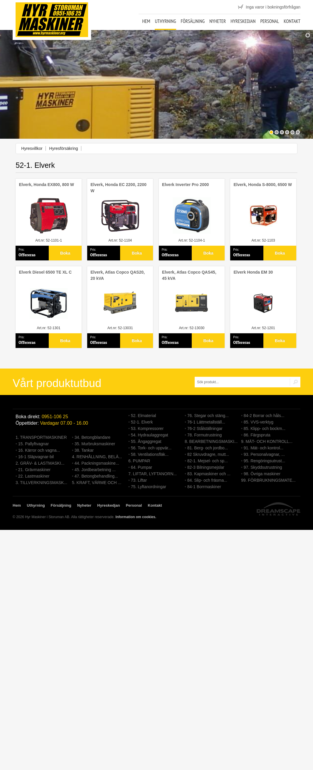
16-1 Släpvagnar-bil (36, 456)
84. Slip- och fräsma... (207, 480)
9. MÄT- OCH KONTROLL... (266, 441)
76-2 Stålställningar (205, 428)
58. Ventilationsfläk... (150, 454)
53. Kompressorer (147, 428)
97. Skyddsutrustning (263, 467)
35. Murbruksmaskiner (95, 443)
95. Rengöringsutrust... (264, 460)
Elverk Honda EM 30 (253, 272)
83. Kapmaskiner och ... (208, 473)
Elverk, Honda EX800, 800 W (46, 184)
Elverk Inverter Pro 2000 (185, 184)
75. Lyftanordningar (148, 486)
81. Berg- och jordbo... (207, 448)
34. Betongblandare (92, 437)
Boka (65, 253)
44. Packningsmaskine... (97, 463)
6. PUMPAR (139, 460)
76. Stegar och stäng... (208, 415)
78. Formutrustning (204, 435)
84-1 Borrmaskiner (204, 486)
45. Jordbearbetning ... (95, 469)
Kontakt (292, 21)
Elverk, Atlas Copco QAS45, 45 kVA (189, 275)
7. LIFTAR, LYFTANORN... (152, 473)
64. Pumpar (141, 467)
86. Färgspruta (257, 435)
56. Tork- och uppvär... (151, 448)
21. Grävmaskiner (34, 469)
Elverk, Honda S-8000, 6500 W (263, 184)
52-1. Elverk (142, 422)
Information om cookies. (135, 517)
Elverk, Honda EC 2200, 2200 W (118, 187)
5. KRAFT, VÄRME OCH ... (96, 482)
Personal (269, 21)
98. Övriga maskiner (262, 473)
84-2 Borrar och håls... (264, 415)
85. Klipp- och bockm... (264, 428)
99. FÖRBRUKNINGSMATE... (268, 480)
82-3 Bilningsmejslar (205, 467)
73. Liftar (139, 480)
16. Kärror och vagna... (39, 450)
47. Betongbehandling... (96, 476)
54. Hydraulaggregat (149, 435)
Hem (146, 21)
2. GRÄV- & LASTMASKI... (40, 463)
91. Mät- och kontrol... (263, 448)
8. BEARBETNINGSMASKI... (211, 441)
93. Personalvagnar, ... (264, 454)
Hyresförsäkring (63, 148)
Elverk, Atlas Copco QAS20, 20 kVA (117, 275)
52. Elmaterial (143, 415)
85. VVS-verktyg (258, 422)
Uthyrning (165, 21)
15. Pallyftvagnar (33, 443)
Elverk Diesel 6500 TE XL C (45, 272)
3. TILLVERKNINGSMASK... (41, 482)
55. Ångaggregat (146, 441)
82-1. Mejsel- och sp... (207, 460)
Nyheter (217, 21)
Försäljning (193, 21)
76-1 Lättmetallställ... (206, 422)
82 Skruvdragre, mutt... (208, 454)
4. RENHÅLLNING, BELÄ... (97, 456)
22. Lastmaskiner (34, 476)
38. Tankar (84, 450)
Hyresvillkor (31, 148)
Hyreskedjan (242, 21)
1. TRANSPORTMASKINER (41, 437)
